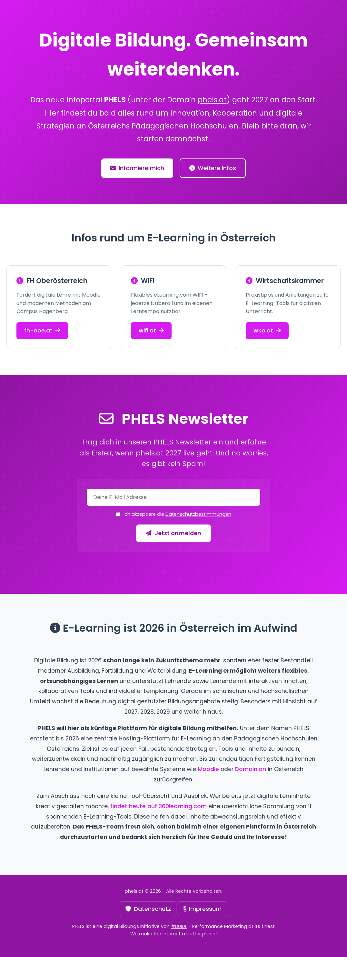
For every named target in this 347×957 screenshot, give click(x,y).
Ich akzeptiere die (177, 514)
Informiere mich (137, 168)
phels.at (212, 100)
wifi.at (151, 330)
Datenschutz (148, 909)
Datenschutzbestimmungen (198, 514)
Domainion (250, 769)
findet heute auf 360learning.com (158, 806)
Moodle (208, 769)
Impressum (202, 909)
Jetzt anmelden (173, 533)
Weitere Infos (212, 168)
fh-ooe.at (42, 330)
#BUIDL (179, 926)
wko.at (267, 330)
